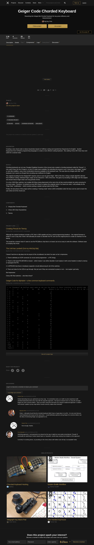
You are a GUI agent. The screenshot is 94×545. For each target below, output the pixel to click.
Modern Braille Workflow (57, 484)
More (41, 3)
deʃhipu (10, 486)
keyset (17, 123)
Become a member (32, 536)
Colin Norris (11, 522)
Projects (13, 3)
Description (9, 42)
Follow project (37, 26)
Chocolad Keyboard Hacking (17, 484)
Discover (20, 3)
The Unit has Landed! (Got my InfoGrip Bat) (22, 248)
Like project (57, 26)
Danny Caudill (53, 486)
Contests (28, 3)
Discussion (56, 42)
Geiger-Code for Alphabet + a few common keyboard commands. (30, 281)
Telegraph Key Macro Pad (16, 520)
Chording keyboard (27, 123)
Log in (84, 3)
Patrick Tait (20, 396)
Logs (39, 42)
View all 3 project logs (47, 354)
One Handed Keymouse (57, 520)
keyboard (10, 123)
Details (17, 42)
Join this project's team (13, 105)
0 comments (27, 231)
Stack (34, 3)
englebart (39, 123)
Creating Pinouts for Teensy (16, 229)
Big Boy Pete (47, 21)
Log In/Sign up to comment (14, 392)
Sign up (76, 3)
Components (30, 42)
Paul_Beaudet (21, 432)
